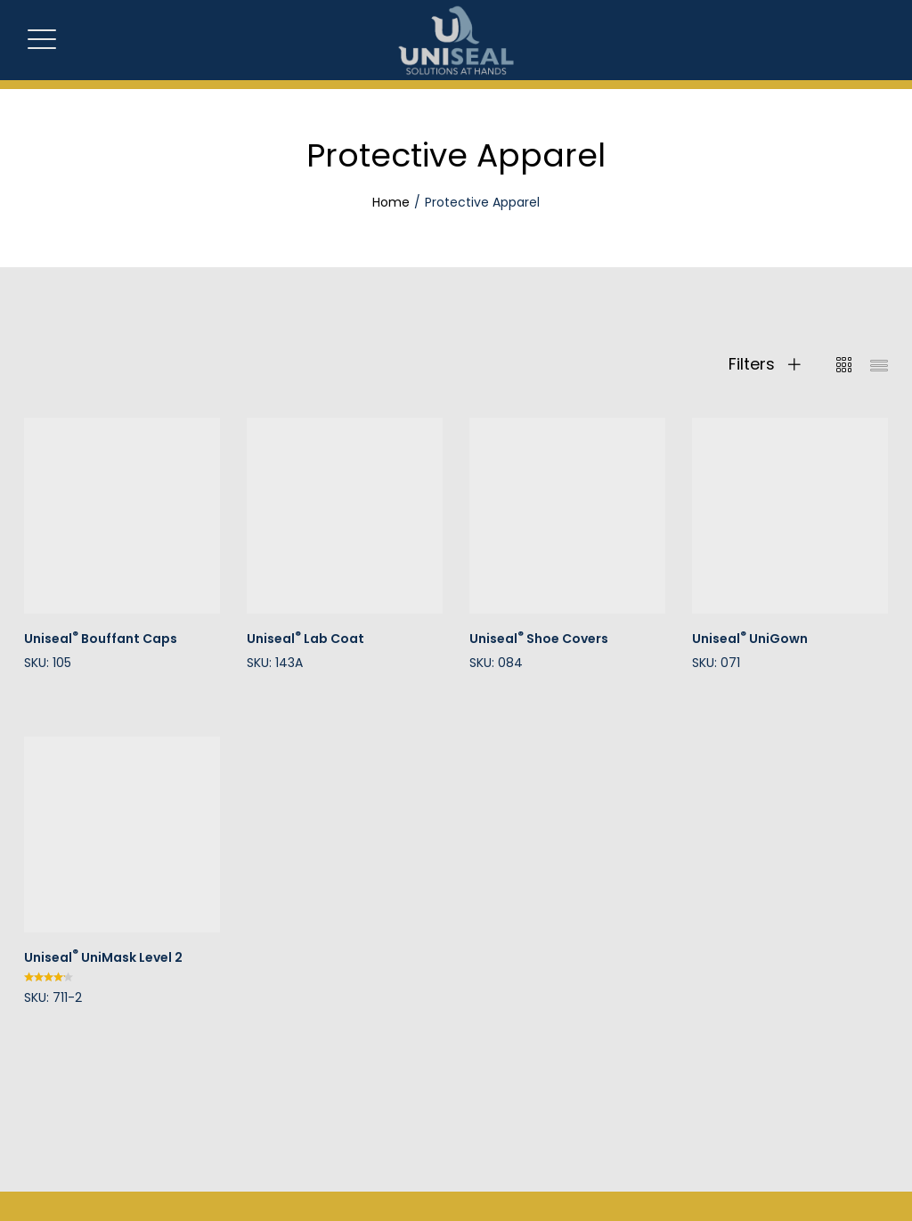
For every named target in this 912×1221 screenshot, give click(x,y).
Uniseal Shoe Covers (538, 638)
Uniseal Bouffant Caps (100, 638)
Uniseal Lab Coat (305, 638)
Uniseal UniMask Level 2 (103, 957)
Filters (765, 364)
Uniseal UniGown (750, 638)
